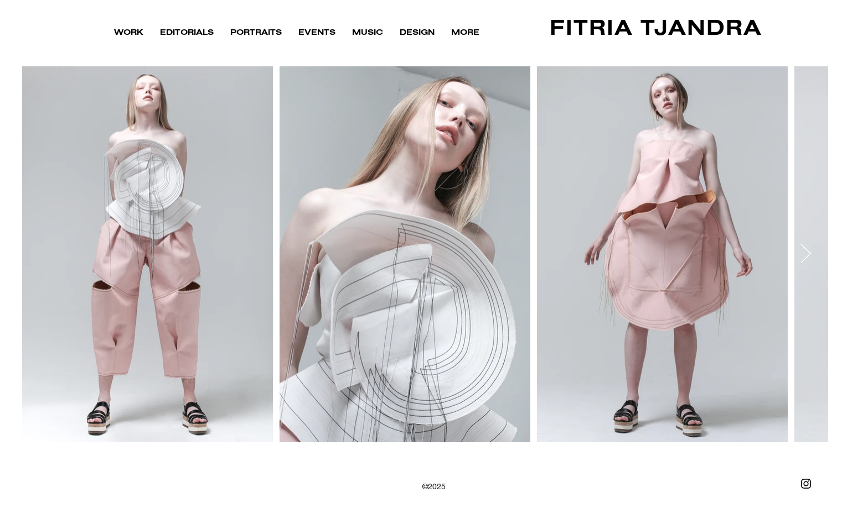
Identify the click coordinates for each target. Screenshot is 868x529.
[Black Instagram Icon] (806, 483)
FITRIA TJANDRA (656, 29)
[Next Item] (805, 254)
